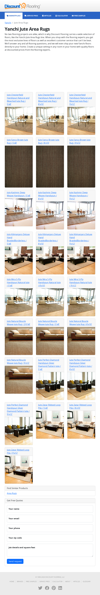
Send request (15, 561)
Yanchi (8, 22)
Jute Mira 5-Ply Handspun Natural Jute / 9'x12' (80, 282)
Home (12, 581)
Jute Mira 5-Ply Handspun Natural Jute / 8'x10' (49, 282)
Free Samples (31, 581)
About (67, 581)
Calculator (57, 581)
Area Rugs (12, 493)
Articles (76, 581)
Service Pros (44, 581)
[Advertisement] (50, 71)
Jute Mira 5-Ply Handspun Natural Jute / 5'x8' (18, 282)
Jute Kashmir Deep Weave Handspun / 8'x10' (47, 195)
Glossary (87, 581)
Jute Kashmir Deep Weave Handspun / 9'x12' (78, 195)
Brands (20, 581)
